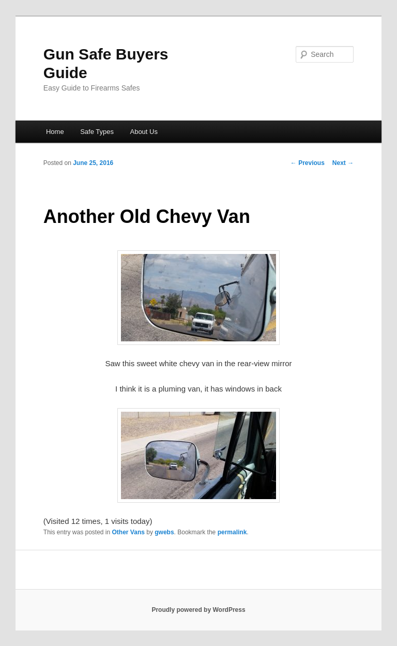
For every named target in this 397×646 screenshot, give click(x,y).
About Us (143, 132)
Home (55, 132)
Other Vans (128, 532)
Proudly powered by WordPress (198, 609)
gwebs (164, 532)
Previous (308, 163)
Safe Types (97, 132)
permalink (232, 532)
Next (343, 163)
